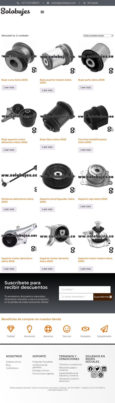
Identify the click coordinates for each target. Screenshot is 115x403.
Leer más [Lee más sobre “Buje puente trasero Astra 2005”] (47, 90)
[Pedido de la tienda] (98, 35)
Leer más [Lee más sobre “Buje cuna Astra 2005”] (9, 87)
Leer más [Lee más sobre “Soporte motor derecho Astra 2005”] (47, 268)
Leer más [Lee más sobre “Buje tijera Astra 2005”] (47, 147)
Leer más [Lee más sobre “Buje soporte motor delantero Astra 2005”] (9, 149)
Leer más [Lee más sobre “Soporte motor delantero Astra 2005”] (9, 268)
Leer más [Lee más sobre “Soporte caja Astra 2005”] (86, 206)
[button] (42, 12)
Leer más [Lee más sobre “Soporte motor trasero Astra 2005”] (86, 268)
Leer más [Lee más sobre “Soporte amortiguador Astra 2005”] (47, 209)
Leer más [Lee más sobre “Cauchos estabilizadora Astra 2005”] (86, 149)
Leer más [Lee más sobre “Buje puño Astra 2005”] (86, 87)
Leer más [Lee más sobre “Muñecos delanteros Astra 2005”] (9, 209)
